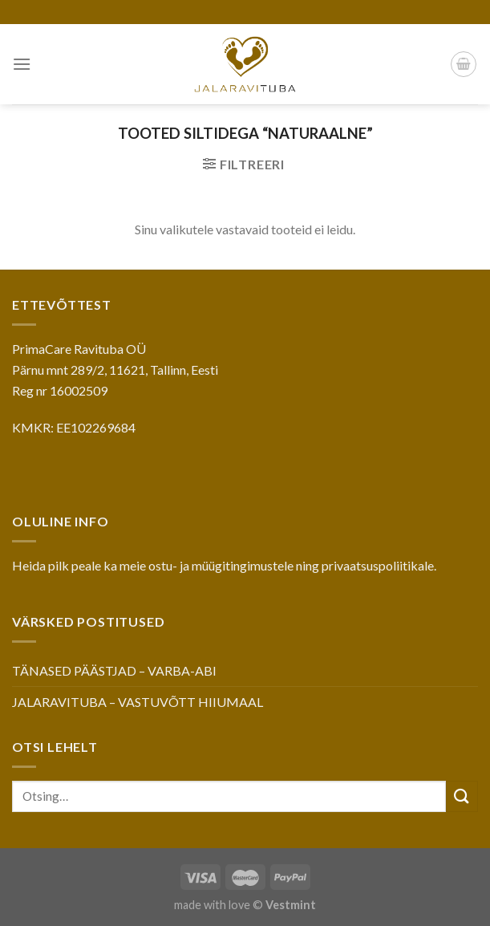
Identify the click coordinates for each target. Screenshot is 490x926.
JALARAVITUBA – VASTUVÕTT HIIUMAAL (137, 701)
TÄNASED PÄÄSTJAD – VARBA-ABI (114, 670)
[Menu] (21, 63)
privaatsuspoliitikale (378, 565)
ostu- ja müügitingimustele (221, 565)
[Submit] (462, 796)
